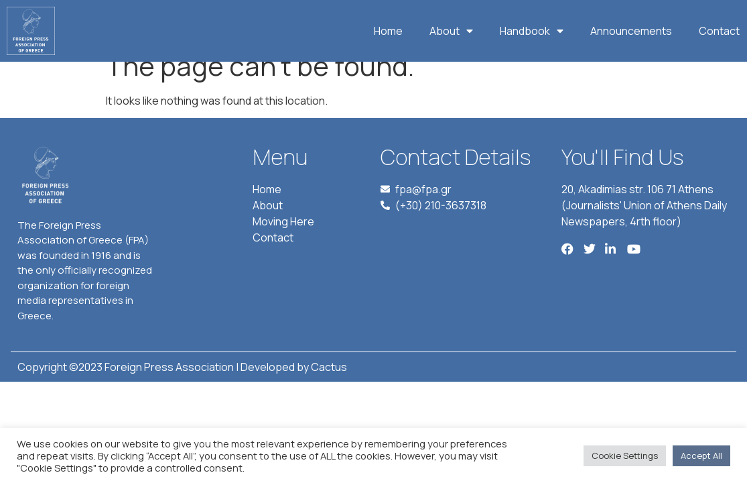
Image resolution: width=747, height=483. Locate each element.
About (451, 31)
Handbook (531, 31)
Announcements (631, 30)
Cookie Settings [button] (625, 455)
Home (388, 30)
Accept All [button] (701, 455)
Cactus (329, 385)
